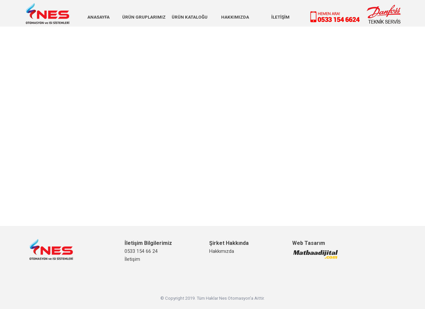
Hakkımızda (221, 251)
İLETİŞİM (280, 17)
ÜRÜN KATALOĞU (190, 17)
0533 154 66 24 (141, 251)
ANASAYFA (98, 17)
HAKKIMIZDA (235, 17)
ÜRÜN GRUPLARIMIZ (144, 17)
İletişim (132, 259)
